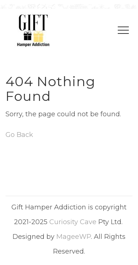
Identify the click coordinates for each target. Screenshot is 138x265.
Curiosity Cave (72, 222)
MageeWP (73, 237)
